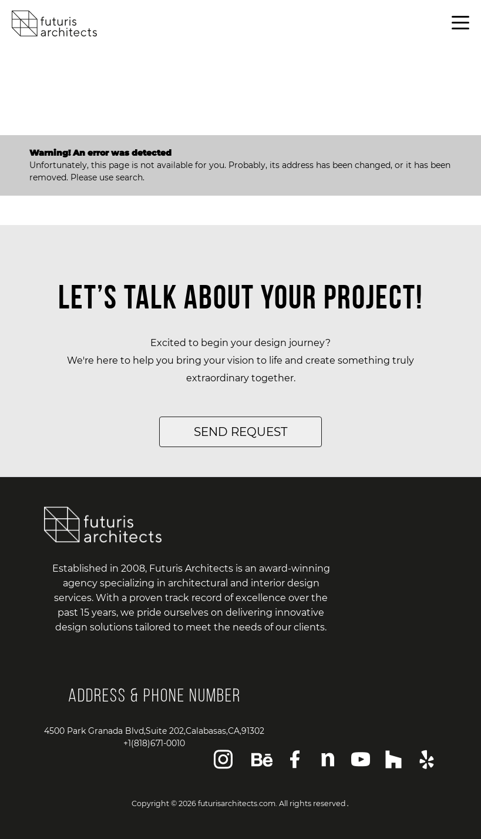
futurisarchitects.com (236, 803)
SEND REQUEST (240, 432)
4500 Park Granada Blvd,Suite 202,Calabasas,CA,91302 (154, 731)
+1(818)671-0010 (154, 743)
